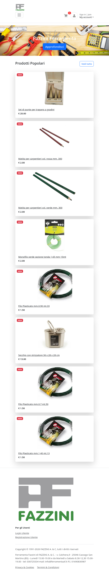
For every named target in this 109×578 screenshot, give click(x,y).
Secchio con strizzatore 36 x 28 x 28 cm (39, 355)
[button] (8, 40)
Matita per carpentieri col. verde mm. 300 (40, 207)
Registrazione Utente (26, 537)
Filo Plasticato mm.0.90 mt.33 (34, 305)
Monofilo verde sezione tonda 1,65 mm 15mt (42, 256)
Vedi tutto (86, 63)
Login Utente (22, 533)
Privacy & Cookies (24, 567)
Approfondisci (54, 47)
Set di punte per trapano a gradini (36, 109)
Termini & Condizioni (48, 567)
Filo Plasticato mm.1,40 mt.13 (34, 453)
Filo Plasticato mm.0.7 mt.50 (33, 404)
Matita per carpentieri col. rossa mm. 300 (40, 158)
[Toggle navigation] (19, 15)
